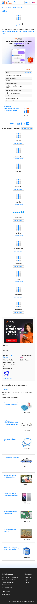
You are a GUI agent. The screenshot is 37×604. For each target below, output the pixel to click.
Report (12, 123)
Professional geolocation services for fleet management (11, 422)
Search (15, 2)
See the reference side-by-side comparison (18, 29)
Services (8, 7)
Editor (22, 360)
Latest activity (6, 594)
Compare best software (9, 580)
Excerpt (5, 345)
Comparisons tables (8, 582)
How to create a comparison (10, 577)
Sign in (27, 2)
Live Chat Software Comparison (10, 440)
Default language (26, 355)
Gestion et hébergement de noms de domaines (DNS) (11, 108)
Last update (7, 362)
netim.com (27, 72)
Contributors (7, 369)
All (2, 7)
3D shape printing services (10, 530)
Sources (6, 350)
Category (6, 355)
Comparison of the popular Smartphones (11, 494)
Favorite (16, 24)
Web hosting (17, 7)
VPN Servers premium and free (11, 458)
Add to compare (27, 128)
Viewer (5, 360)
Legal (26, 580)
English (33, 2)
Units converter (6, 585)
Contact (27, 582)
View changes (7, 378)
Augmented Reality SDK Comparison (10, 476)
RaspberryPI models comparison (10, 512)
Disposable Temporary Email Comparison (11, 548)
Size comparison (7, 587)
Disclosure (28, 577)
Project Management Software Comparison (11, 403)
